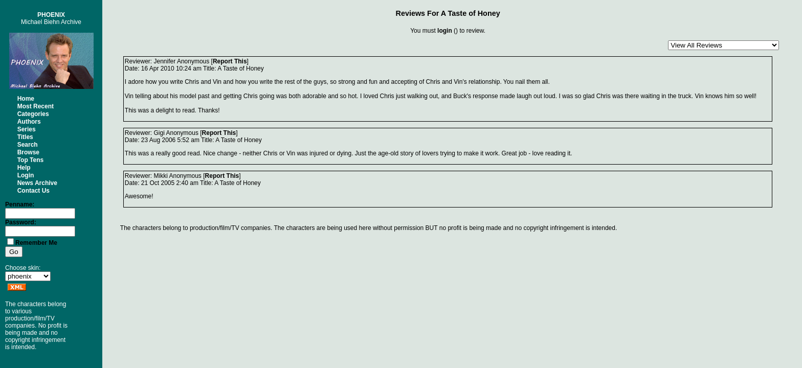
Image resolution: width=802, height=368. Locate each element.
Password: (20, 222)
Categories (33, 114)
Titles (25, 137)
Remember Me (36, 242)
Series (26, 129)
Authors (29, 121)
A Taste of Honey (470, 13)
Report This (230, 61)
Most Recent (35, 106)
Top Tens (30, 160)
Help (24, 167)
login (444, 30)
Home (25, 98)
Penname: (19, 204)
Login (25, 175)
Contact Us (33, 190)
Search (27, 144)
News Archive (37, 183)
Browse (28, 152)
